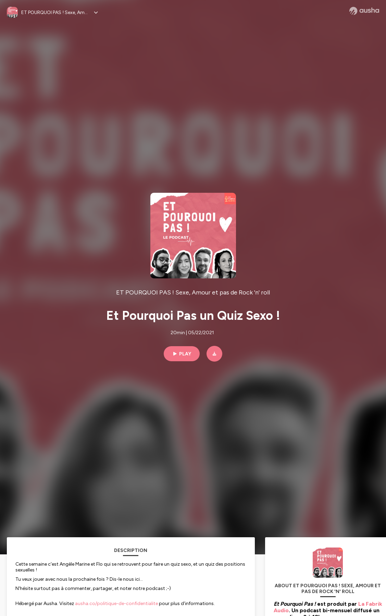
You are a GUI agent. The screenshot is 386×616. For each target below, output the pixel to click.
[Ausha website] (364, 11)
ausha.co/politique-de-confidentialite (116, 603)
